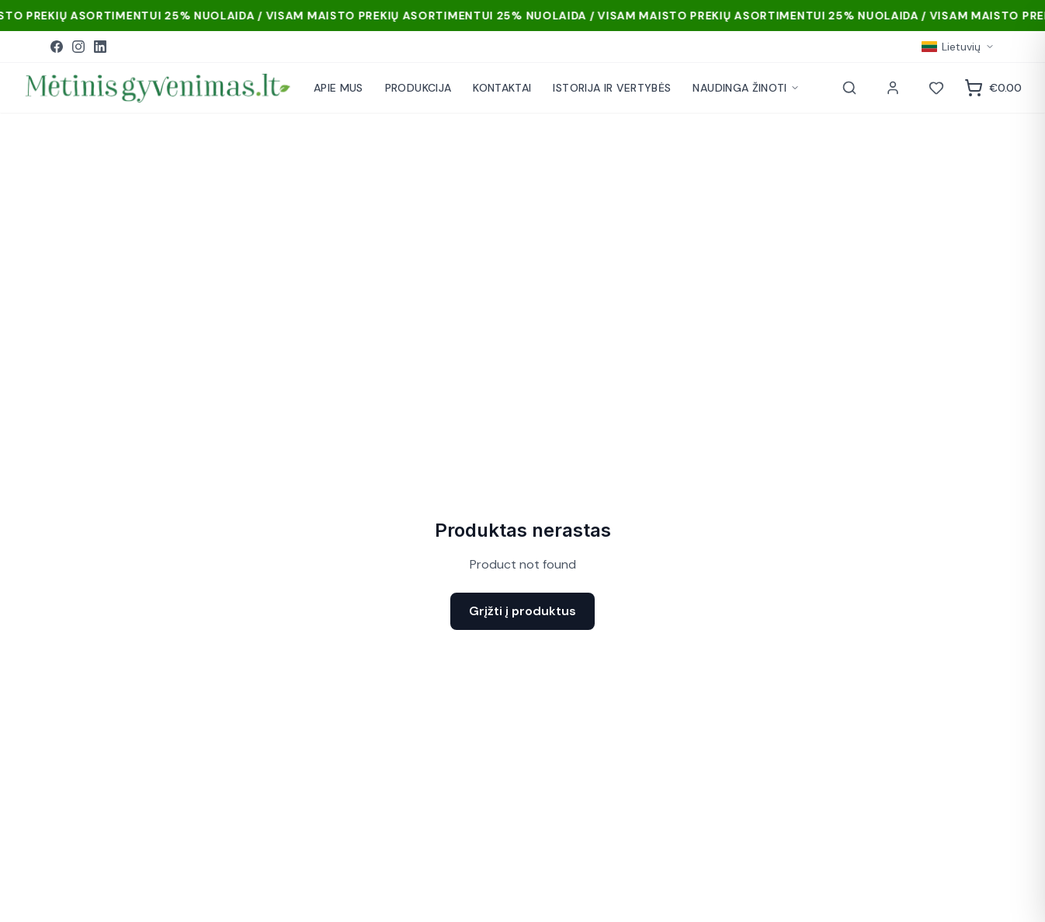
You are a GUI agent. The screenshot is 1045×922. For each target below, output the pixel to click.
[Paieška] (849, 87)
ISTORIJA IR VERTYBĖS (612, 88)
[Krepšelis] (993, 87)
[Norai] (936, 87)
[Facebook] (56, 46)
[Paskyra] (892, 87)
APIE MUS (338, 88)
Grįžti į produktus (522, 611)
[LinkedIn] (100, 46)
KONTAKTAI (502, 88)
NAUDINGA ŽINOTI (746, 88)
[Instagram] (78, 46)
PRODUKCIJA (418, 88)
